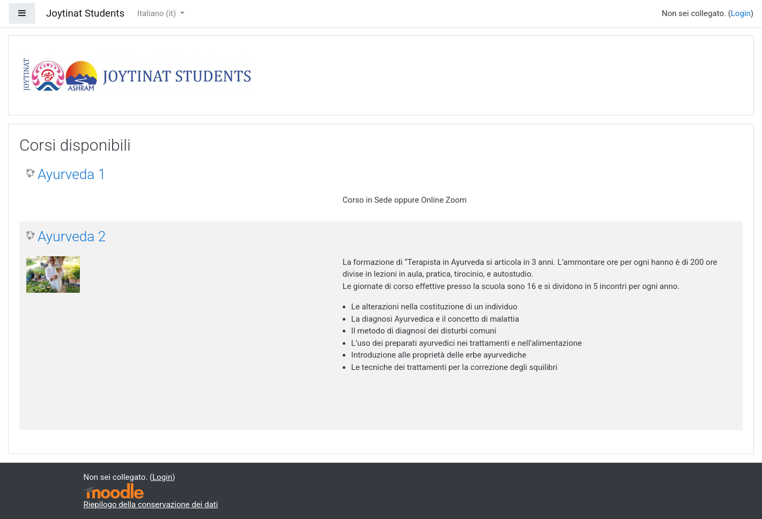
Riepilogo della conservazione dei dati (151, 504)
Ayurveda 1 (72, 174)
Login (741, 13)
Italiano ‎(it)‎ (157, 13)
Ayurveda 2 (72, 236)
